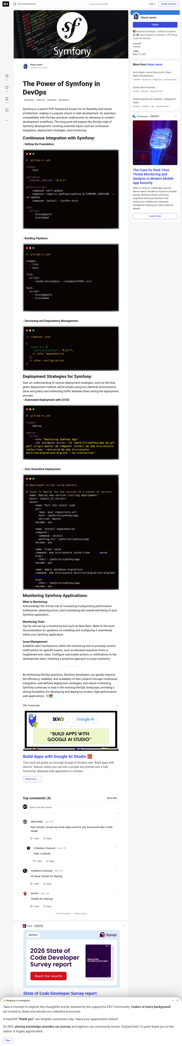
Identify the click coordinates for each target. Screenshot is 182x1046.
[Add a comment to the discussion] (74, 809)
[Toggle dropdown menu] (117, 705)
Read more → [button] (32, 779)
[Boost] (6, 110)
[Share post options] (7, 120)
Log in (152, 4)
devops (40, 100)
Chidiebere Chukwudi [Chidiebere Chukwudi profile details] (44, 848)
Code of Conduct (63, 913)
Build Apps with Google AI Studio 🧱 (57, 756)
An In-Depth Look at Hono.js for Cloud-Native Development (154, 76)
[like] (34, 838)
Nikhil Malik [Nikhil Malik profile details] (37, 821)
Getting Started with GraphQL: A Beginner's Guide (154, 103)
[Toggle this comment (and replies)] (25, 827)
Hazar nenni (36, 64)
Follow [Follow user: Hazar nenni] (155, 24)
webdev (51, 100)
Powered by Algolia (98, 4)
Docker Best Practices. (154, 89)
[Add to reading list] (6, 100)
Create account (168, 4)
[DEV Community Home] (5, 4)
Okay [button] (8, 1040)
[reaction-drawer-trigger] (7, 77)
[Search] (14, 4)
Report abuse (80, 913)
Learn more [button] (155, 216)
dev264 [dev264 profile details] (34, 893)
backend (64, 100)
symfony (29, 100)
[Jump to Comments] (6, 88)
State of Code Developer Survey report (60, 993)
